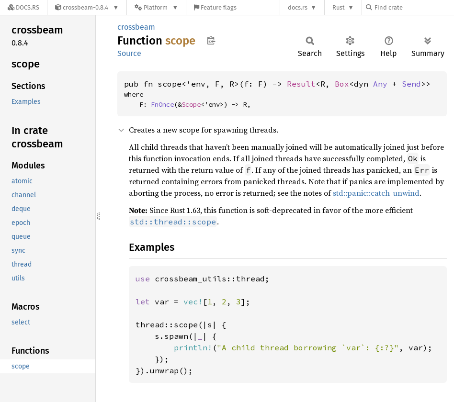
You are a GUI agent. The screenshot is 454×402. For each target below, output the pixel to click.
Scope (191, 104)
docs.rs (297, 7)
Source (129, 53)
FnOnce (162, 104)
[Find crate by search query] (414, 7)
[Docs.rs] (23, 7)
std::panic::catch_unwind (376, 193)
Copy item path (211, 40)
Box (342, 84)
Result (301, 84)
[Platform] (156, 7)
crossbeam (136, 27)
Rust (338, 7)
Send (411, 84)
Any (380, 84)
